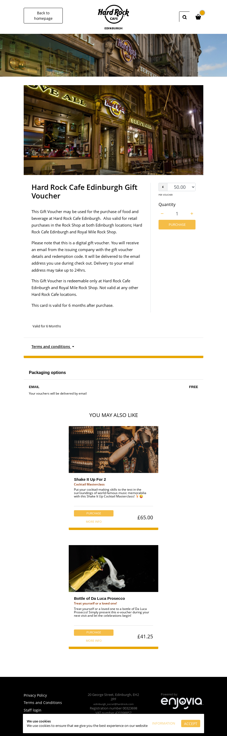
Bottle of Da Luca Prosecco (99, 601)
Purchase (177, 224)
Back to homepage (43, 15)
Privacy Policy (36, 695)
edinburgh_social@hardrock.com (113, 704)
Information (162, 716)
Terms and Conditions (43, 702)
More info (93, 523)
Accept (156, 724)
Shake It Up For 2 (89, 480)
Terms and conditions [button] (52, 347)
